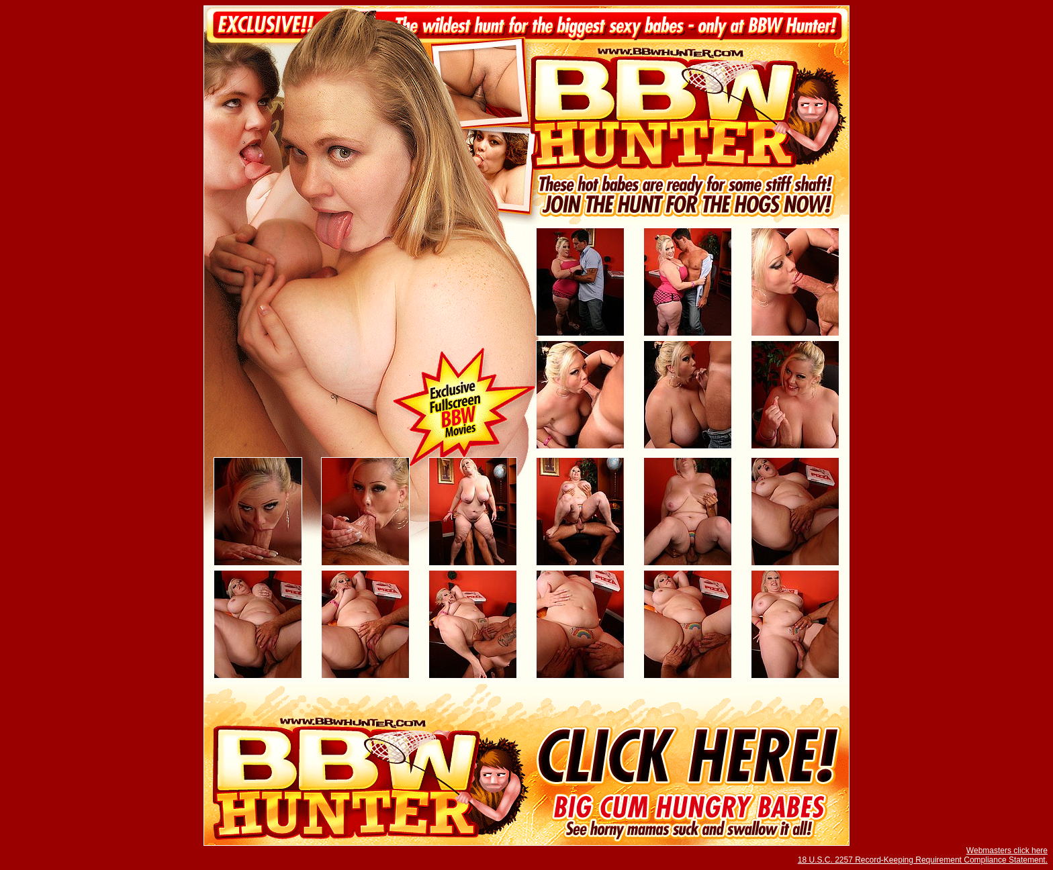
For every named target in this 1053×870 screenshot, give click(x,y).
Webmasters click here (1007, 850)
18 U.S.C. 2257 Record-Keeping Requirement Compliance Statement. (923, 860)
